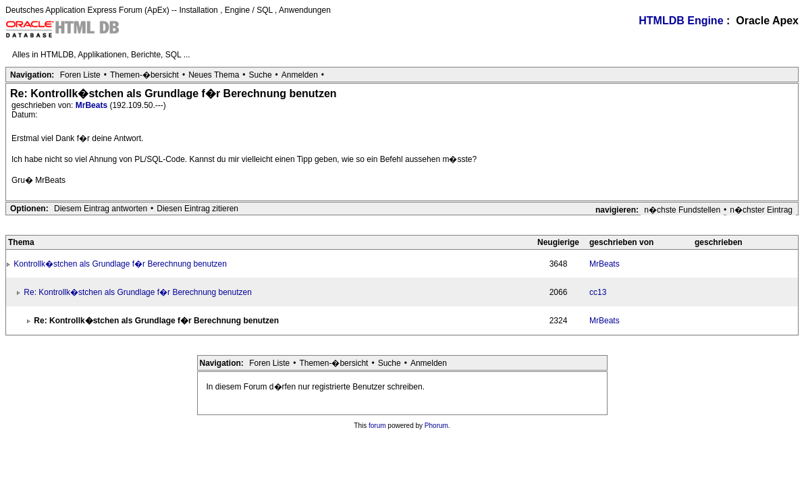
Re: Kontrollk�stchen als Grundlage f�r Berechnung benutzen (138, 292)
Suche (260, 75)
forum (377, 425)
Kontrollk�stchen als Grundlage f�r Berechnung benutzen (120, 264)
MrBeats (93, 105)
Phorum (436, 425)
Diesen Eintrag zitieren (197, 208)
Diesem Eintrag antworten (100, 208)
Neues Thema (213, 75)
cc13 (597, 292)
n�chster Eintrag (761, 210)
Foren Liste (80, 75)
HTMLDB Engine (681, 20)
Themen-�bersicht (144, 75)
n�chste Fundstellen (682, 210)
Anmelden (300, 75)
